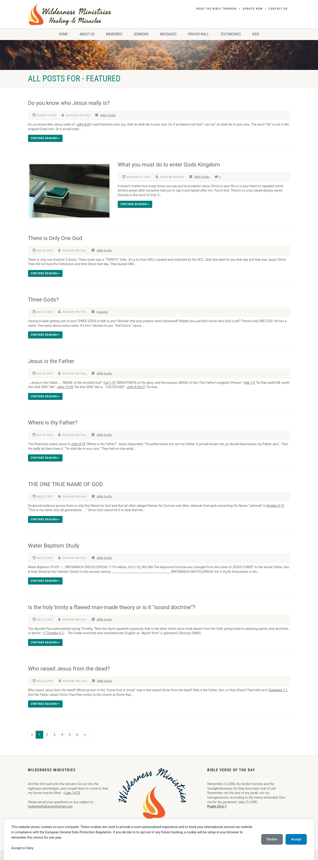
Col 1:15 (109, 382)
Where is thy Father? (53, 422)
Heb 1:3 (249, 382)
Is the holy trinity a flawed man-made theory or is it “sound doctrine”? (112, 607)
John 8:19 (78, 444)
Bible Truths (107, 115)
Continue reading (45, 138)
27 (143, 387)
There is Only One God (55, 238)
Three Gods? (43, 299)
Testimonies (230, 34)
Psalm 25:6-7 (217, 806)
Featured (102, 312)
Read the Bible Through (217, 8)
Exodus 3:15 (275, 505)
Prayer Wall (198, 34)
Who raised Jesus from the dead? (69, 668)
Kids (255, 34)
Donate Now (253, 8)
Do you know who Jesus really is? (69, 103)
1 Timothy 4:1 (53, 633)
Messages (168, 34)
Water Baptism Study (53, 545)
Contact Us (278, 8)
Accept (296, 839)
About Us (87, 34)
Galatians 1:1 (278, 690)
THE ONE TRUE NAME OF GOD (65, 484)
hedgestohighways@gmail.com (50, 806)
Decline (272, 839)
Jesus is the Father (51, 361)
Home (63, 34)
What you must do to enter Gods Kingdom (169, 164)
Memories (114, 34)
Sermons (141, 34)
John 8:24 (83, 124)
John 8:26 (134, 387)
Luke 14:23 (72, 793)
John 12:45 (65, 387)
